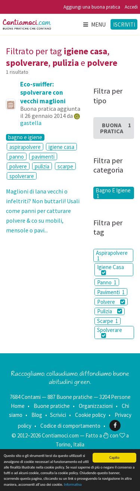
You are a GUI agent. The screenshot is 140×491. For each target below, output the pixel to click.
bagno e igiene (25, 137)
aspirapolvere (25, 146)
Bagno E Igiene (113, 193)
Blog (36, 414)
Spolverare (109, 332)
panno (16, 156)
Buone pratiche (52, 405)
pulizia (42, 166)
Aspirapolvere (112, 255)
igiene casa (61, 146)
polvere (18, 166)
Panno (106, 282)
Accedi (131, 7)
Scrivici (58, 414)
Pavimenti (111, 292)
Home (18, 405)
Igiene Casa (110, 269)
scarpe (65, 166)
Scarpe (107, 320)
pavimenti (43, 156)
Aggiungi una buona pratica (91, 7)
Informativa (73, 484)
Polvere (111, 301)
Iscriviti (124, 24)
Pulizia (109, 311)
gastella (30, 122)
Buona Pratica (115, 128)
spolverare (21, 176)
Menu (94, 24)
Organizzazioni (96, 405)
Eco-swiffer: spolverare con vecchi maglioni (43, 92)
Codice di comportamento (70, 425)
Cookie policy (90, 414)
